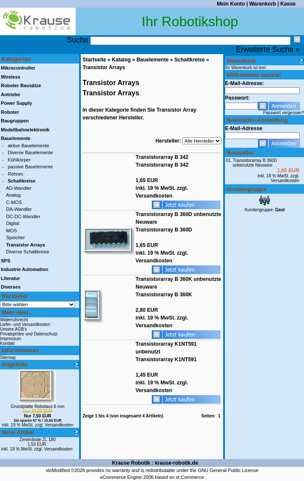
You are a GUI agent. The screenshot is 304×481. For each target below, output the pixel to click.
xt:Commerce (190, 477)
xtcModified (58, 470)
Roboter (10, 112)
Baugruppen (15, 120)
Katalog (121, 60)
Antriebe (10, 94)
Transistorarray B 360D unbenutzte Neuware (255, 162)
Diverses (11, 286)
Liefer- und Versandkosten (25, 324)
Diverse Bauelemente (30, 152)
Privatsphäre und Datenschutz (29, 334)
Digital (12, 223)
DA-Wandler (19, 209)
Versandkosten (59, 425)
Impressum (10, 338)
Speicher (15, 237)
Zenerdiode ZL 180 (37, 439)
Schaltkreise (189, 60)
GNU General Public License (228, 470)
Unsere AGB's (13, 329)
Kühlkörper (19, 159)
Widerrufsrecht (14, 319)
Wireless (10, 76)
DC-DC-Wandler (23, 216)
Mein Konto (231, 4)
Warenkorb (262, 4)
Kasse (287, 4)
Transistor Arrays (104, 67)
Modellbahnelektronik (25, 129)
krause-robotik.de (176, 463)
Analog (13, 195)
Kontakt (7, 343)
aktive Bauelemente (28, 145)
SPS (5, 260)
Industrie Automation (24, 269)
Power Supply (16, 103)
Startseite (94, 60)
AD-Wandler (19, 188)
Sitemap (8, 357)
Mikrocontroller (18, 67)
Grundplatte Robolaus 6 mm (37, 406)
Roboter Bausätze (21, 85)
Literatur (10, 278)
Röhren (15, 174)
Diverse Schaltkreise (27, 251)
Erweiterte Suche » (268, 49)
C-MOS (14, 202)
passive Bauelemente (30, 166)
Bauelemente (152, 60)
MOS (11, 230)
